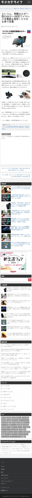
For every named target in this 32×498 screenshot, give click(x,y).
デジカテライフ (16, 496)
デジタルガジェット (23, 434)
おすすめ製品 (14, 429)
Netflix (28, 431)
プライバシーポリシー (7, 481)
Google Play (25, 424)
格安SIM (9, 417)
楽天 (29, 427)
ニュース (5, 388)
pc (24, 436)
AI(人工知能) (5, 422)
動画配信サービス (25, 422)
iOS (10, 422)
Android (3, 417)
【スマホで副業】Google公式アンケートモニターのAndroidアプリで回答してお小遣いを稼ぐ (18, 322)
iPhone (13, 422)
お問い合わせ (4, 475)
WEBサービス (7, 391)
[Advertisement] (16, 151)
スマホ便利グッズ (6, 134)
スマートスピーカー (24, 420)
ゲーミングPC (5, 424)
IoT (24, 431)
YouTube (4, 427)
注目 (13, 417)
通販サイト (18, 417)
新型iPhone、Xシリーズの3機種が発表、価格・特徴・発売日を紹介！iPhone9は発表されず (18, 309)
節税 (3, 434)
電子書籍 (19, 424)
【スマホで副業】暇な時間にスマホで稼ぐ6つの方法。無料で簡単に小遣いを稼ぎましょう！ (19, 335)
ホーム (3, 466)
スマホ (16, 26)
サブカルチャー (7, 400)
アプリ (8, 427)
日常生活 (5, 394)
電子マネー (9, 431)
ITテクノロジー (7, 409)
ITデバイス (6, 397)
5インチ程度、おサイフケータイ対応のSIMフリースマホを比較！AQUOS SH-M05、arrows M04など (18, 315)
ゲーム (24, 427)
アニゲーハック (5, 487)
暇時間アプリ (4, 490)
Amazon (4, 420)
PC (4, 403)
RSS (2, 472)
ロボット (4, 431)
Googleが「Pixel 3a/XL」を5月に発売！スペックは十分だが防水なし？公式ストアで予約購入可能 (19, 289)
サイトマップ (4, 478)
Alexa (18, 422)
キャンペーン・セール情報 (16, 436)
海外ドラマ (14, 427)
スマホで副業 (25, 417)
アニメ (20, 427)
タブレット (14, 434)
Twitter (20, 429)
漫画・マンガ (13, 424)
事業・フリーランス (8, 406)
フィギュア (7, 434)
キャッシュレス (5, 436)
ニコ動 (8, 420)
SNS (25, 429)
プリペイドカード (6, 429)
